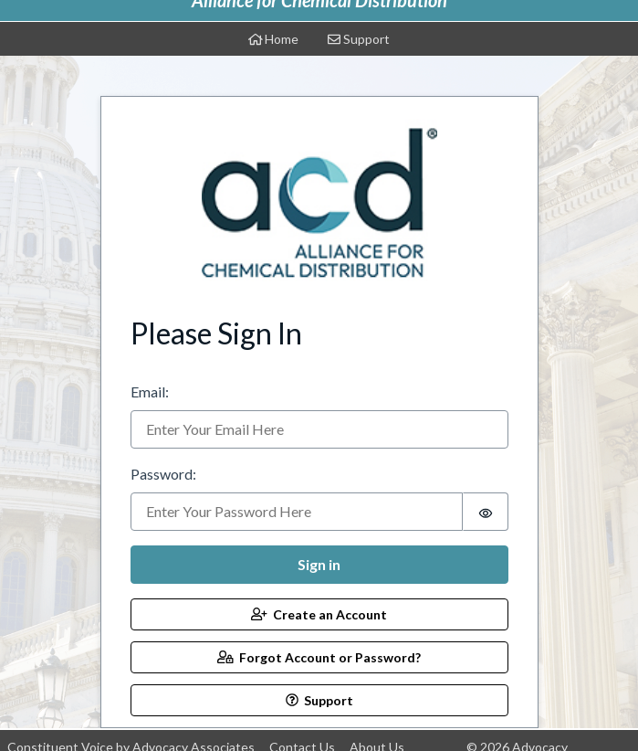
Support (359, 39)
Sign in (319, 564)
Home (273, 39)
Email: (150, 391)
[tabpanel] (319, 406)
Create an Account (319, 614)
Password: (163, 473)
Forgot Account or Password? (319, 657)
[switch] (485, 511)
